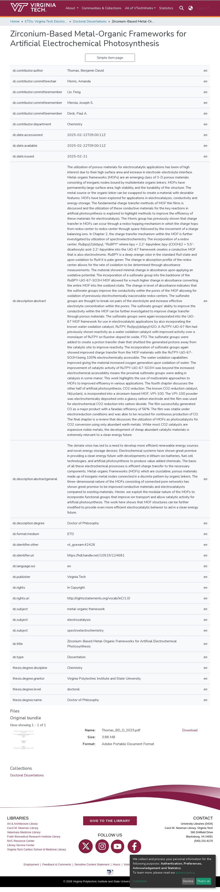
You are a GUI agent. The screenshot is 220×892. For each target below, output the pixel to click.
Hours (116, 864)
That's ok (203, 881)
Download (189, 730)
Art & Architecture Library (22, 823)
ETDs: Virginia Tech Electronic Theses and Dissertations (46, 21)
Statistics (166, 8)
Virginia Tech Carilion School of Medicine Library (36, 849)
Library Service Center (20, 845)
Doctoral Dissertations (90, 21)
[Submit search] (181, 8)
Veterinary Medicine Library (23, 832)
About (71, 8)
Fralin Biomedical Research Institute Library (33, 836)
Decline (188, 881)
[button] (190, 8)
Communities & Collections (101, 8)
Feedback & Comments (56, 864)
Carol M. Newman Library (22, 827)
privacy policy (185, 873)
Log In (202, 8)
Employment (31, 864)
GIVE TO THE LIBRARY (110, 820)
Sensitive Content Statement (92, 864)
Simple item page (110, 57)
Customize (140, 881)
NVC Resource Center (20, 840)
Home (15, 21)
